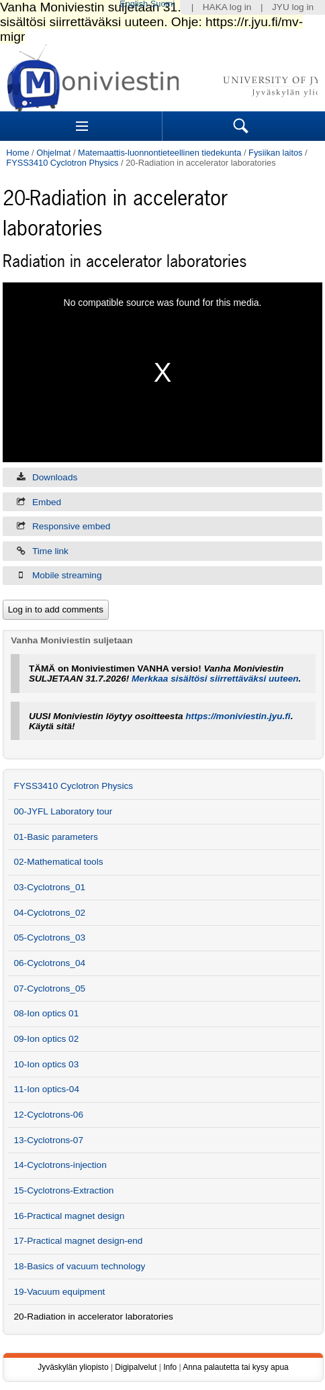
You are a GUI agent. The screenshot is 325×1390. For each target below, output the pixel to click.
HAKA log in (227, 7)
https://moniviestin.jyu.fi (237, 716)
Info (170, 1367)
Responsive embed (71, 526)
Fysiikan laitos (275, 153)
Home (17, 153)
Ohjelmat (53, 153)
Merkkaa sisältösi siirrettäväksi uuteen (215, 679)
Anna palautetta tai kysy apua (235, 1367)
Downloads (54, 477)
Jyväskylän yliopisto (73, 1367)
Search (241, 126)
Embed (46, 502)
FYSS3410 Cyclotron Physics (62, 163)
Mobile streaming (67, 575)
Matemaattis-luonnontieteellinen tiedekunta (159, 153)
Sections (82, 126)
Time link (50, 551)
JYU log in (293, 7)
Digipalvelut (135, 1367)
